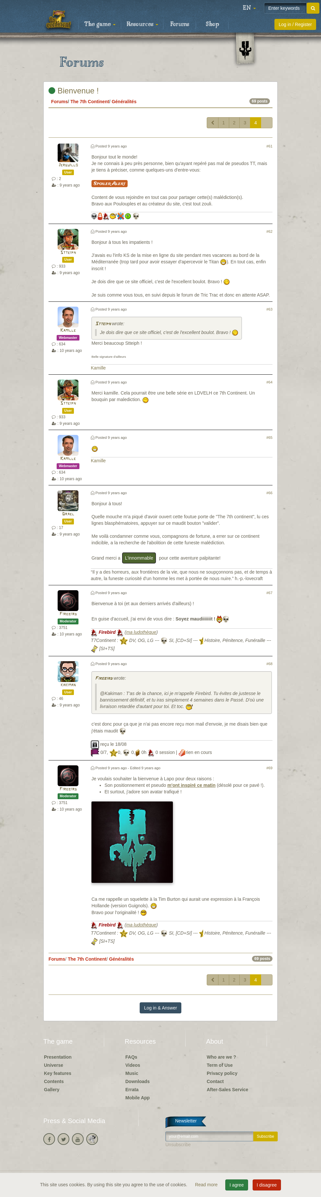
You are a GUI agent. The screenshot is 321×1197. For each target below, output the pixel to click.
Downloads (137, 1081)
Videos (132, 1065)
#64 (269, 382)
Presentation (58, 1057)
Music (131, 1073)
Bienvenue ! (74, 90)
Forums (179, 24)
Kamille (68, 330)
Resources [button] (142, 24)
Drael (68, 514)
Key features (57, 1073)
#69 (269, 768)
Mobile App (137, 1097)
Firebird (68, 614)
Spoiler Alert (109, 183)
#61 (269, 146)
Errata (131, 1089)
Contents (54, 1081)
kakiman (68, 685)
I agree (237, 1185)
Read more (207, 1184)
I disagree (267, 1185)
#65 (269, 437)
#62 (269, 231)
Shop (212, 24)
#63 (269, 309)
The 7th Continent (89, 101)
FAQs (131, 1057)
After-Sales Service (227, 1089)
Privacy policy (222, 1073)
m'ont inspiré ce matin (191, 785)
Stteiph (68, 252)
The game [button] (100, 24)
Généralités (124, 101)
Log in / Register (295, 24)
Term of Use (220, 1065)
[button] (249, 8)
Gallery (51, 1089)
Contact (215, 1081)
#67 (269, 593)
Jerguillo (68, 165)
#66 (269, 493)
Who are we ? (221, 1057)
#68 (269, 664)
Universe (53, 1065)
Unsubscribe (178, 1144)
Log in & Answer (160, 1007)
